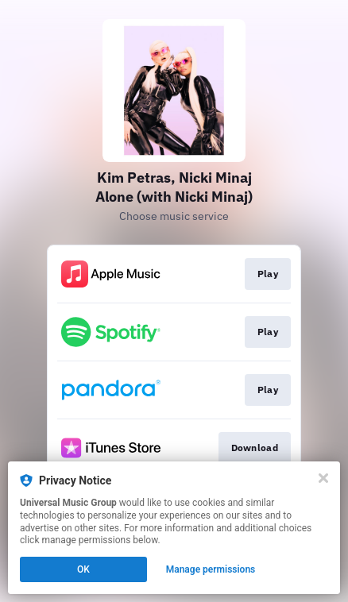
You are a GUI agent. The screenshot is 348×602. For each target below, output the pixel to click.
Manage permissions (211, 569)
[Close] (323, 478)
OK (83, 569)
